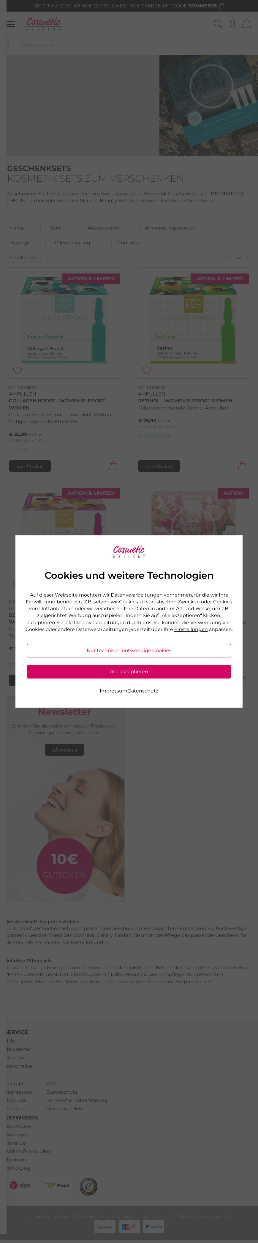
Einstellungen (191, 629)
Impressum (113, 691)
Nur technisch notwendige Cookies (129, 650)
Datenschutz (142, 691)
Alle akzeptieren (129, 671)
